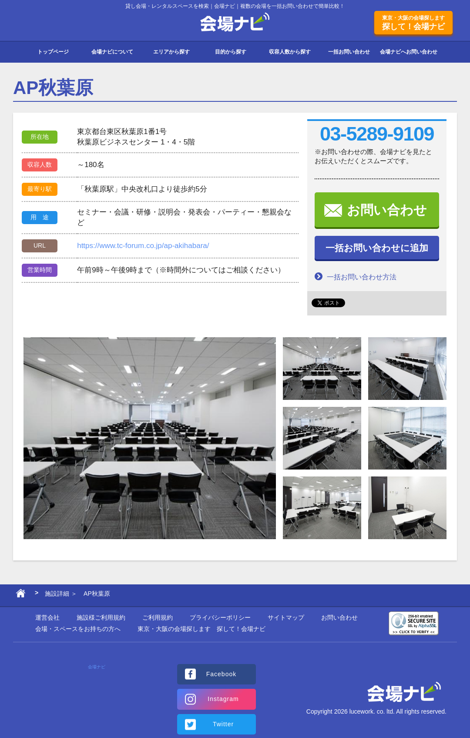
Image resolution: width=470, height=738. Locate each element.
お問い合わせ (387, 210)
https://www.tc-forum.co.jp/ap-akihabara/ (143, 246)
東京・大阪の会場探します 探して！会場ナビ (201, 628)
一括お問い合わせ (349, 52)
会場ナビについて (112, 52)
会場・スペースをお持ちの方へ (78, 628)
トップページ (53, 52)
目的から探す (230, 52)
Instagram (223, 698)
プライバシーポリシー (220, 617)
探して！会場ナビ (413, 22)
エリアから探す (171, 52)
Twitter (223, 724)
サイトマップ (286, 617)
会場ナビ (235, 22)
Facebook (221, 674)
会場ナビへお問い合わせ (408, 52)
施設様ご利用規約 (101, 617)
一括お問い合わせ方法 (355, 276)
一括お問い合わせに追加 (377, 248)
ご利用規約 (157, 617)
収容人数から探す (290, 52)
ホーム (20, 595)
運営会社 (47, 617)
